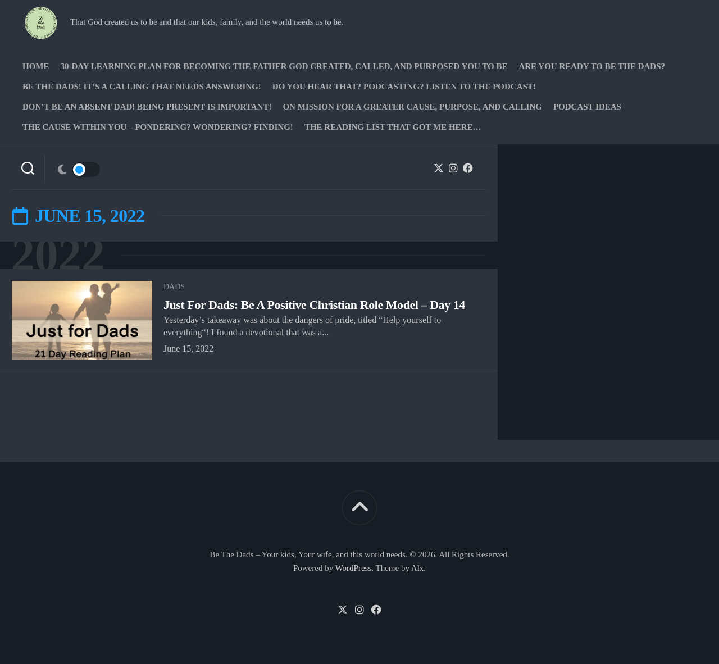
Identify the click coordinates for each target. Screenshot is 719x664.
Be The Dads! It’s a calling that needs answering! (141, 86)
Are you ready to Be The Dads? (591, 66)
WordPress (353, 567)
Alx (417, 567)
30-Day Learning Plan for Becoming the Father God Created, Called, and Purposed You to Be (284, 66)
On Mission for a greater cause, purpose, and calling (412, 106)
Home (35, 66)
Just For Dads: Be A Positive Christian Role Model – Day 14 (314, 305)
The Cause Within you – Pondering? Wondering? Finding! (157, 126)
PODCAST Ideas (587, 106)
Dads (174, 287)
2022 (57, 255)
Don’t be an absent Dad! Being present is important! (146, 106)
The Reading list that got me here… (392, 126)
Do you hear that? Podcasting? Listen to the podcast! (404, 86)
